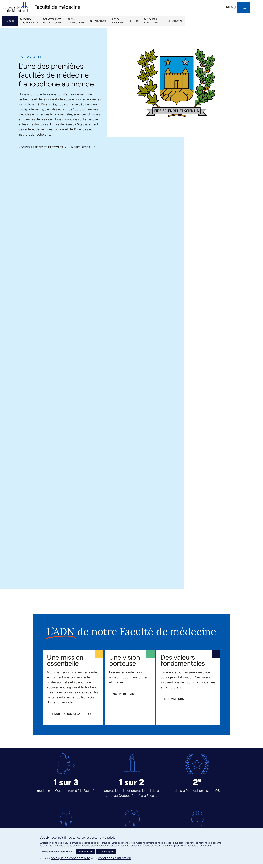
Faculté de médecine (57, 7)
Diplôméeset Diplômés (151, 21)
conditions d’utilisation (114, 858)
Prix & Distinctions (76, 21)
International (173, 21)
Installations (98, 21)
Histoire (133, 21)
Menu (231, 7)
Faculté (10, 21)
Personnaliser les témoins (57, 851)
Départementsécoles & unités (53, 21)
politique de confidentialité (70, 858)
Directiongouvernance (29, 21)
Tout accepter (106, 851)
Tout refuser (85, 851)
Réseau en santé (117, 21)
